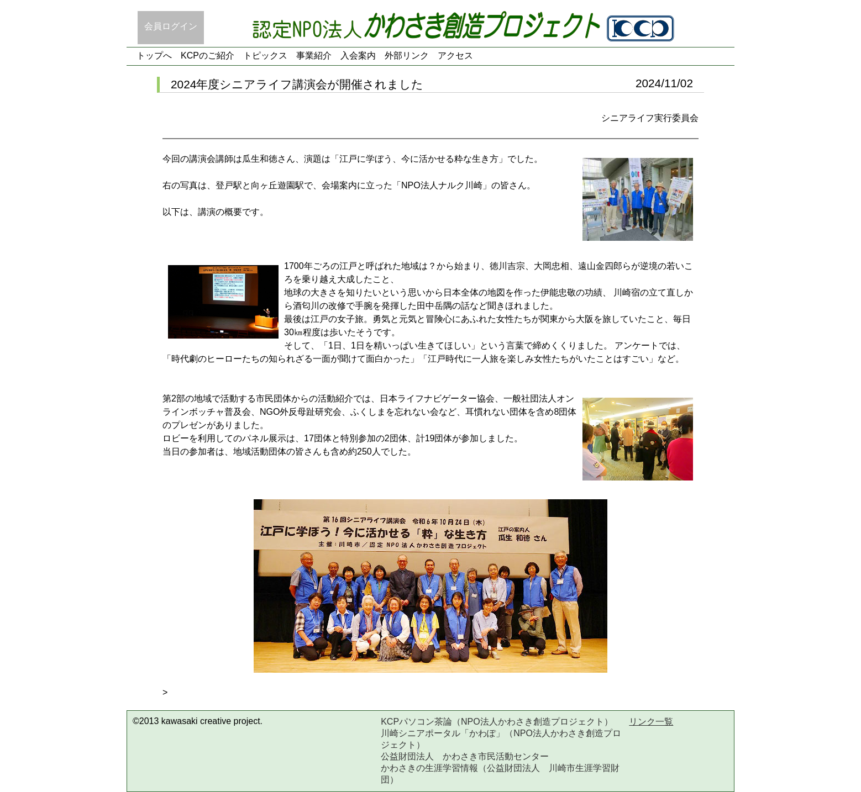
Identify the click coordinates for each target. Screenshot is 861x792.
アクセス (455, 55)
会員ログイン (170, 26)
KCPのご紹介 (207, 55)
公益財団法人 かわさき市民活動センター (465, 756)
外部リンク (407, 55)
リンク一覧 (651, 721)
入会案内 (358, 55)
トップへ (154, 55)
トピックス (265, 55)
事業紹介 (314, 55)
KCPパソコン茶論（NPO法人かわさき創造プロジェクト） (497, 721)
